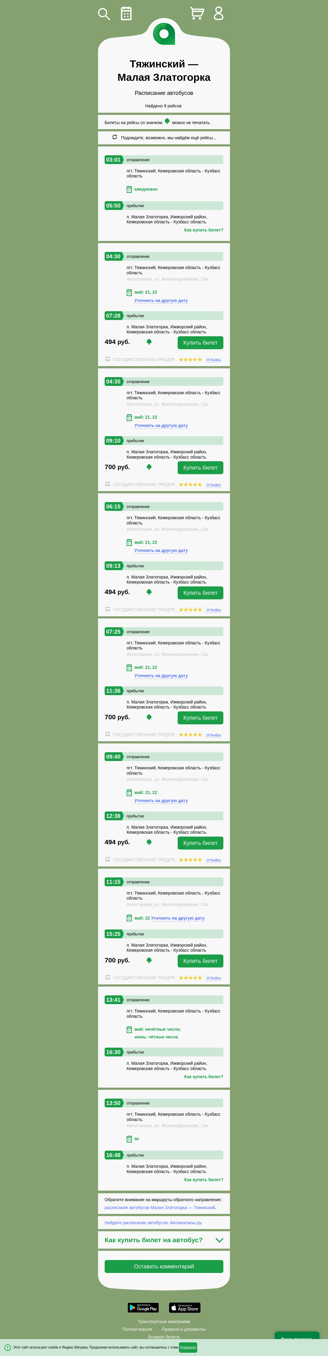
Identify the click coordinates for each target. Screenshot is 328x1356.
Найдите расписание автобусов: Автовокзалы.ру (153, 1222)
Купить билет (200, 343)
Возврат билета (164, 1336)
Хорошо (188, 1347)
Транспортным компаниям (164, 1321)
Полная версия (137, 1329)
